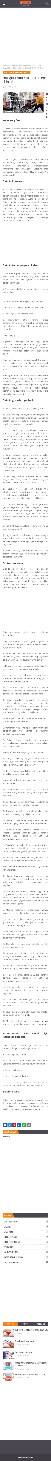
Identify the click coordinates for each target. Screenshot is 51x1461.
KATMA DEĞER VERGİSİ (26, 1252)
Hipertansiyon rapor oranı (24, 1352)
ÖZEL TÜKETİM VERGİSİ (26, 1262)
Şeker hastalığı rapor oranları (25, 1341)
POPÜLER (10, 1324)
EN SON (25, 1324)
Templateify (29, 1457)
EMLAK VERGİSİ (26, 1231)
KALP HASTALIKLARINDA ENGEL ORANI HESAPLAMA (31, 1330)
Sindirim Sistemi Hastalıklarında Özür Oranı (30, 1374)
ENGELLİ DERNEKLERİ (26, 1237)
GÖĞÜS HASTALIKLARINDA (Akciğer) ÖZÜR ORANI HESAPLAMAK (31, 1364)
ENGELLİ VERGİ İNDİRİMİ (26, 1242)
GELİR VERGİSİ (26, 1247)
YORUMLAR (41, 1324)
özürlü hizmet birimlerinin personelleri (26, 66)
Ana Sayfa (6, 66)
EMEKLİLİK (26, 1226)
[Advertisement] (25, 36)
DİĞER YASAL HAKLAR (26, 1221)
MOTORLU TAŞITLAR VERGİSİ (26, 1257)
